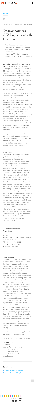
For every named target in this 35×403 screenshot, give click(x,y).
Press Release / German (14, 371)
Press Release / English (13, 373)
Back (5, 13)
